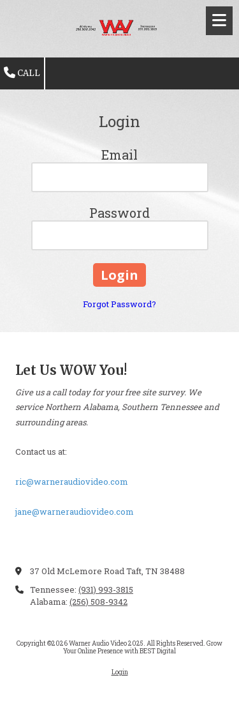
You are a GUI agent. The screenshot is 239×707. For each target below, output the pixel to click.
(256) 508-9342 (98, 601)
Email (119, 154)
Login (120, 672)
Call (22, 73)
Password (119, 212)
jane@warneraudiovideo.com (74, 511)
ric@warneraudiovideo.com (71, 481)
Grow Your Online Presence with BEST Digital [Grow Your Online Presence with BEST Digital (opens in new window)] (142, 647)
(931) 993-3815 (105, 589)
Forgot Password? (119, 304)
